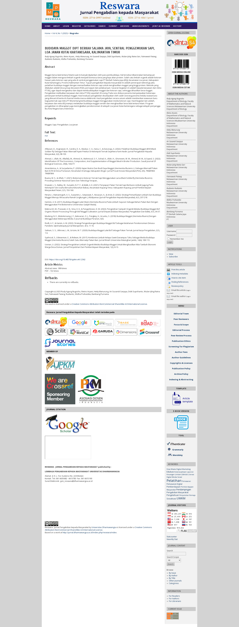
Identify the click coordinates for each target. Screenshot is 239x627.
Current (113, 26)
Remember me (177, 239)
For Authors (174, 598)
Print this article (178, 269)
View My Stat (172, 539)
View (171, 254)
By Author (173, 575)
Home (47, 26)
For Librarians (175, 601)
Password (171, 235)
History (177, 26)
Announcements (140, 26)
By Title (172, 578)
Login (66, 26)
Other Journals (175, 580)
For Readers (174, 596)
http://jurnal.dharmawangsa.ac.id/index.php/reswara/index (89, 532)
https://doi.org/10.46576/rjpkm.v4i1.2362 (67, 259)
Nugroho (74, 33)
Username (171, 231)
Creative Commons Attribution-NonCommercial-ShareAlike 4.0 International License (109, 304)
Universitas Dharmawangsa (104, 527)
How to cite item (178, 278)
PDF (46, 136)
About (56, 26)
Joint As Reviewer (161, 26)
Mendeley (178, 455)
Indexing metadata (179, 273)
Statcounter (172, 536)
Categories (174, 583)
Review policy (177, 286)
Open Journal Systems (178, 32)
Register (76, 26)
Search (101, 26)
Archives (124, 26)
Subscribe (173, 256)
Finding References (179, 282)
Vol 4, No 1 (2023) (60, 33)
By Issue (172, 573)
